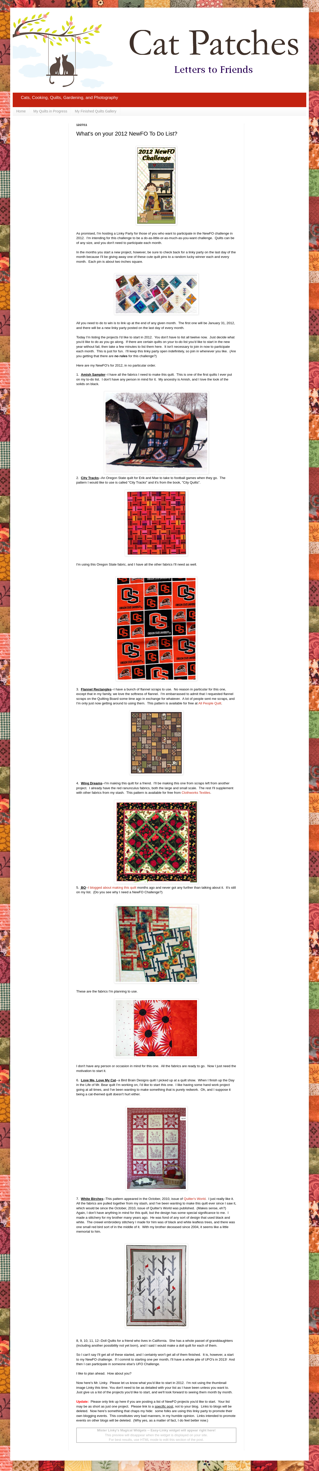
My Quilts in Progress (50, 111)
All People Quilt (209, 703)
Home (21, 111)
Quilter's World (195, 1199)
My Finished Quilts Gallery (95, 111)
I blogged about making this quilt (112, 887)
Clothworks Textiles (196, 793)
